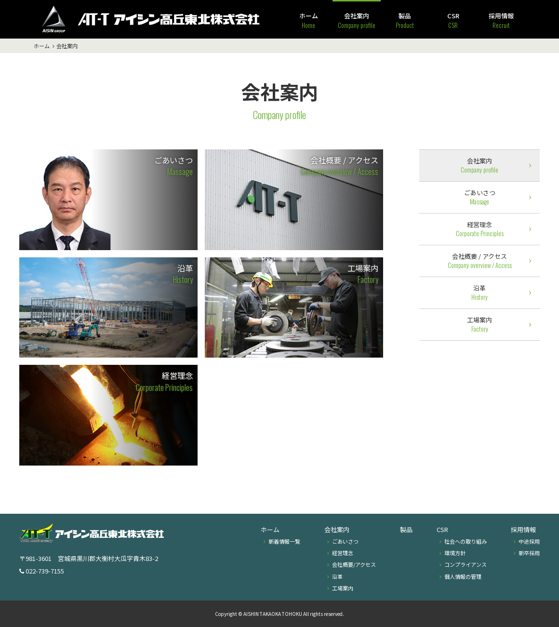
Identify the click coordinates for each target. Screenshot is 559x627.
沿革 (183, 273)
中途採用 (529, 541)
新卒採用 (529, 553)
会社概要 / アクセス (339, 165)
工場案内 (362, 273)
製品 (405, 20)
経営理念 (164, 381)
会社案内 (356, 20)
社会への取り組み (465, 541)
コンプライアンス (465, 564)
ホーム (308, 20)
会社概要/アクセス (354, 564)
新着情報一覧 (284, 541)
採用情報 (501, 20)
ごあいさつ (173, 165)
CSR (453, 20)
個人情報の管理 (462, 576)
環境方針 (455, 553)
